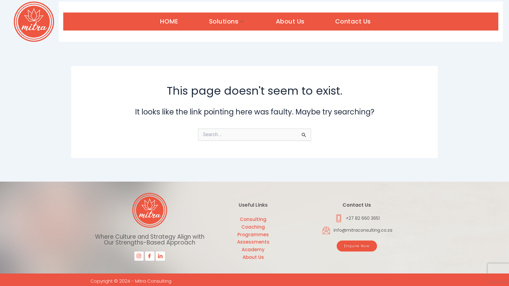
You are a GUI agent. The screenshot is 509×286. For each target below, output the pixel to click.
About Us (290, 21)
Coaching (253, 227)
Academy (253, 249)
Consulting (253, 219)
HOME (169, 21)
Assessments (253, 242)
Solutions (227, 21)
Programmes (253, 234)
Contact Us (353, 21)
